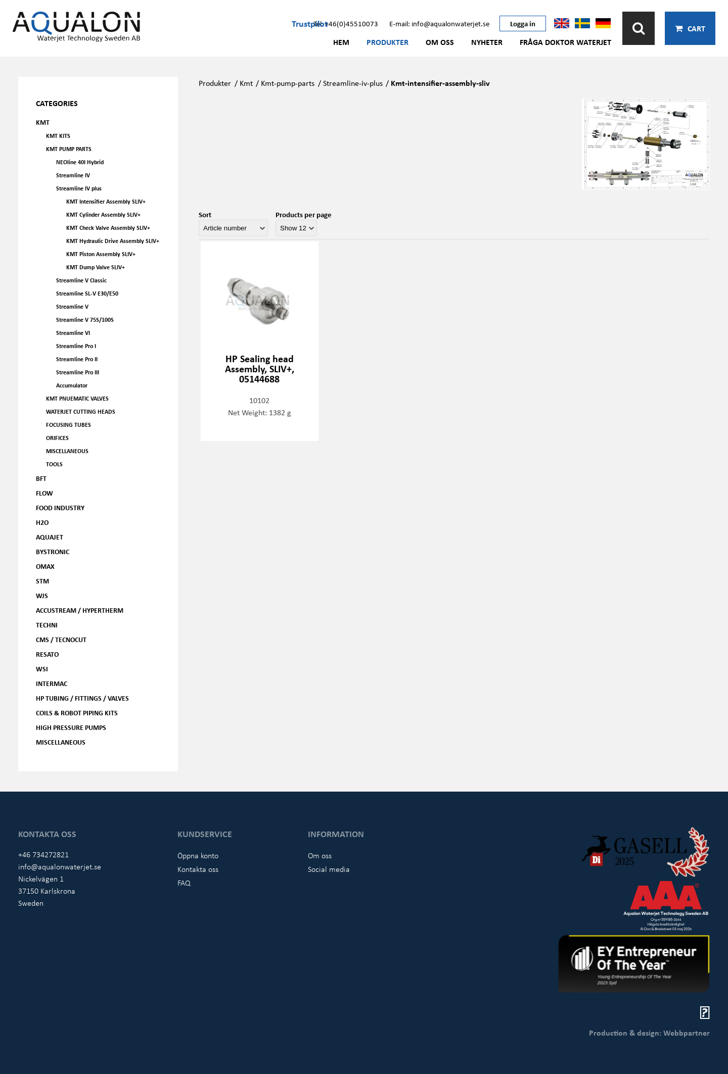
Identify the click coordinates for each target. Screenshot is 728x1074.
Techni (47, 624)
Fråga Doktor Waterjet (565, 41)
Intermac (51, 683)
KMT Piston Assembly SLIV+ (100, 254)
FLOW (44, 493)
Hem (341, 41)
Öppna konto (197, 855)
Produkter (387, 41)
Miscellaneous (67, 451)
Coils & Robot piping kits (77, 712)
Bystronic (52, 551)
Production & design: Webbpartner (649, 1032)
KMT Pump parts (69, 149)
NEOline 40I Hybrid (80, 162)
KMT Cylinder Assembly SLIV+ (103, 214)
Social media (329, 868)
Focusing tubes (68, 424)
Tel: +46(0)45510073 (345, 23)
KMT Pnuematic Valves (77, 398)
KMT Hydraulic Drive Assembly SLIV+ (112, 241)
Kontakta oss (197, 868)
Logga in (522, 23)
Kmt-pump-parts (287, 82)
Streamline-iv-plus (353, 82)
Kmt (246, 82)
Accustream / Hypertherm (79, 610)
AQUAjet (49, 537)
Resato (47, 654)
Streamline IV (73, 175)
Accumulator (71, 385)
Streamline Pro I (76, 346)
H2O (42, 522)
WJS (42, 595)
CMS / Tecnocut (61, 639)
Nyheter (487, 41)
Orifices (57, 438)
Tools (54, 464)
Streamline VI (73, 332)
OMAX (45, 566)
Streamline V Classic (81, 280)
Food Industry (60, 507)
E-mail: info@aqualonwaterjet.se (439, 23)
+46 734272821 (43, 854)
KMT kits (58, 135)
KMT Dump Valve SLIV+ (95, 267)
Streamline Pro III (77, 372)
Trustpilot (310, 23)
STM (42, 580)
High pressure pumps (71, 727)
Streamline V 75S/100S (85, 319)
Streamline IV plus (79, 188)
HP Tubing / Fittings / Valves (82, 698)
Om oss (440, 41)
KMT (43, 122)
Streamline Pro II (77, 359)
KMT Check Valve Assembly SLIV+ (108, 227)
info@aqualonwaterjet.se (59, 866)
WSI (42, 668)
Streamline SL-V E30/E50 (87, 293)
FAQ (184, 882)
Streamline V (72, 306)
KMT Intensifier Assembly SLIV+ (106, 201)
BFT (41, 478)
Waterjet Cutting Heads (80, 411)
